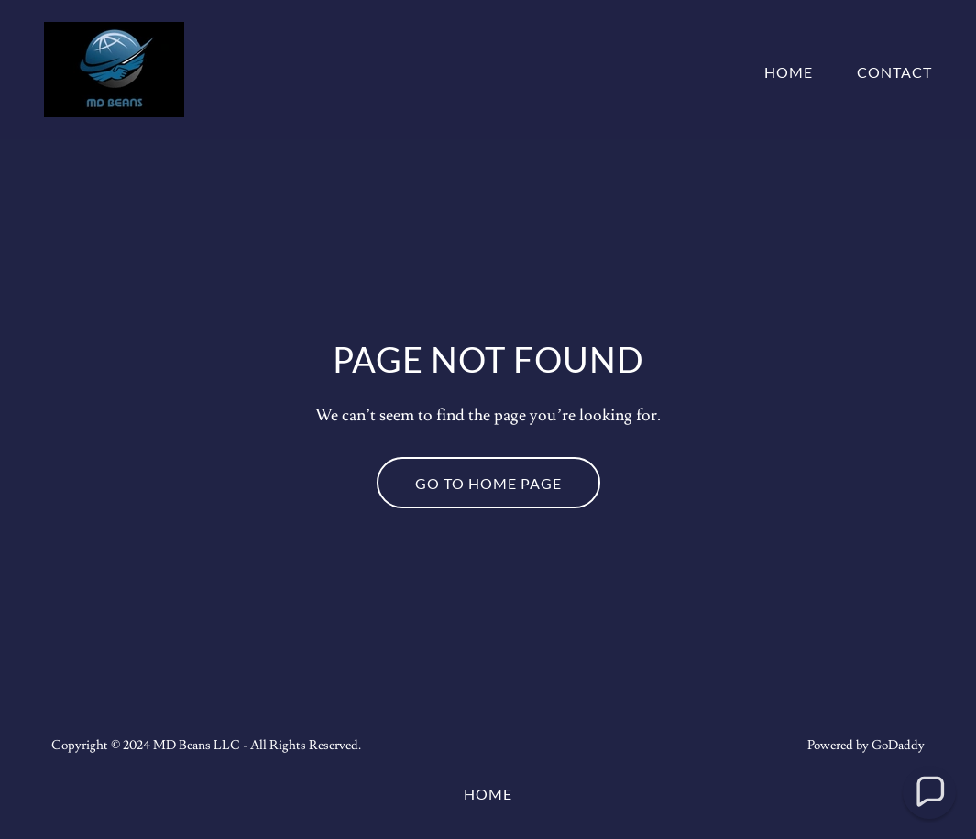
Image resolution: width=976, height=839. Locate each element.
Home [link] (788, 72)
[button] (929, 792)
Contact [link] (894, 72)
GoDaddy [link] (898, 745)
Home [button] (488, 793)
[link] (114, 66)
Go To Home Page (488, 483)
